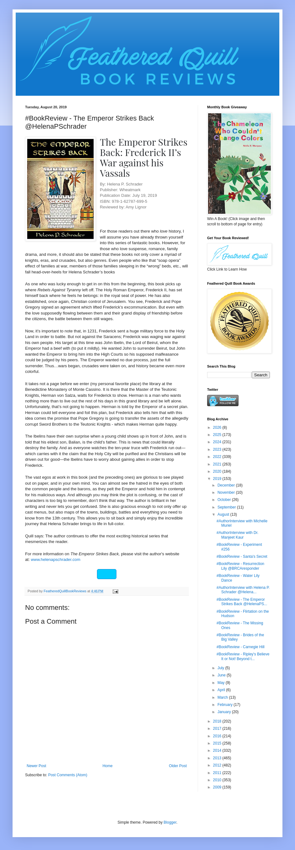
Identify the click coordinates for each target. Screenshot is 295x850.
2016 (218, 736)
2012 (218, 765)
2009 (218, 787)
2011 (218, 773)
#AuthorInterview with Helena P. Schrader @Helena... (243, 589)
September (227, 507)
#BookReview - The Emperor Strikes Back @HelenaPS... (242, 601)
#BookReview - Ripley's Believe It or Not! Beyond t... (243, 656)
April (221, 690)
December (226, 485)
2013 (218, 758)
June (222, 675)
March (223, 697)
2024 (218, 442)
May (221, 683)
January (224, 712)
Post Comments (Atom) (67, 775)
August (223, 514)
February (225, 704)
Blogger (170, 822)
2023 (218, 449)
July (221, 668)
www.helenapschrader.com (55, 559)
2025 (218, 435)
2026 (218, 427)
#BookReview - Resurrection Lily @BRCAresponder (240, 566)
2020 (218, 471)
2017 (218, 728)
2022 (218, 457)
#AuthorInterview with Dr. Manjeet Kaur (237, 534)
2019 (218, 478)
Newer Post (36, 766)
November (226, 492)
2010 (218, 780)
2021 (218, 464)
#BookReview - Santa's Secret (242, 556)
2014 (218, 750)
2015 (218, 743)
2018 (218, 721)
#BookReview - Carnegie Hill (241, 647)
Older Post (178, 766)
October (224, 500)
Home (108, 766)
